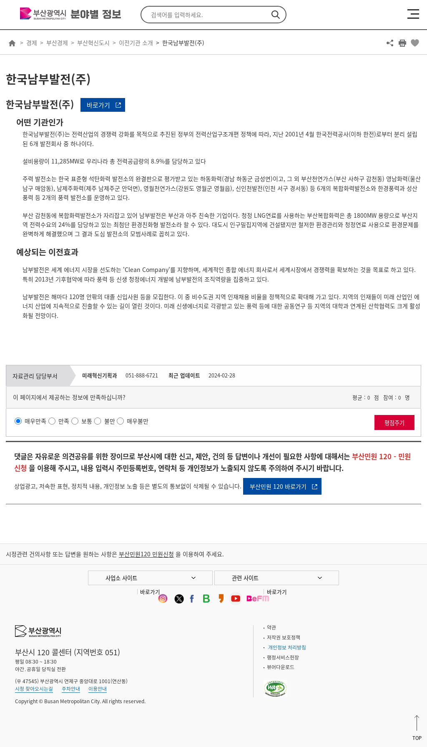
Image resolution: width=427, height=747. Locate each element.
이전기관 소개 (136, 42)
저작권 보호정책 (283, 637)
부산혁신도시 (93, 42)
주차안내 (71, 688)
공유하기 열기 (390, 43)
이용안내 (97, 688)
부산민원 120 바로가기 (278, 486)
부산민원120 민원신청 (146, 554)
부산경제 (57, 42)
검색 (275, 14)
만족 (63, 421)
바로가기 (98, 105)
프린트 (402, 43)
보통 (86, 421)
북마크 (415, 43)
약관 (271, 627)
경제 (31, 42)
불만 (109, 421)
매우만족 (35, 421)
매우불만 (137, 421)
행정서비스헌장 (283, 657)
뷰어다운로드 (280, 667)
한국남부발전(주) (183, 42)
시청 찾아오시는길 (34, 688)
